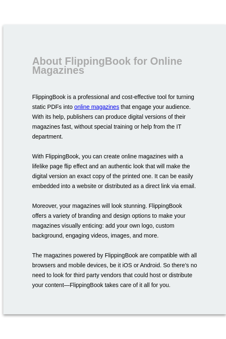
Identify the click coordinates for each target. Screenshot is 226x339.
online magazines (96, 107)
